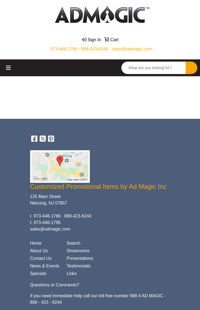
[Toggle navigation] (8, 68)
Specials (38, 273)
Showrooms (78, 250)
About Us (39, 250)
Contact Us (41, 258)
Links (72, 273)
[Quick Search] (153, 68)
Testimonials (79, 266)
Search (74, 243)
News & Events (44, 266)
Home (36, 243)
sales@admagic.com (132, 49)
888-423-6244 (94, 49)
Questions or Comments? (54, 285)
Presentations (80, 258)
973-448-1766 (64, 49)
